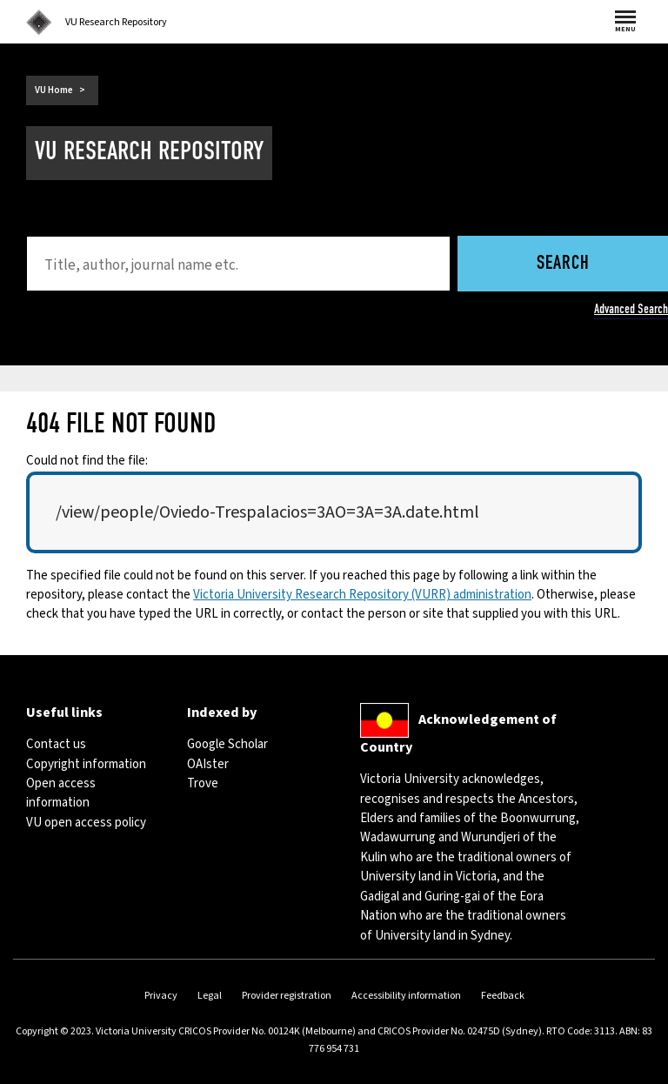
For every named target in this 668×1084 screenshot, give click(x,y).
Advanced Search (631, 309)
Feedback (502, 995)
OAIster (208, 764)
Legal (209, 995)
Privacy (160, 995)
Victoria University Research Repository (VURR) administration (362, 594)
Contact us (56, 744)
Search (563, 264)
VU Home (54, 90)
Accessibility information (406, 995)
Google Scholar (227, 744)
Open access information (61, 793)
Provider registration (286, 995)
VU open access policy (86, 822)
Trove (202, 783)
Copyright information (86, 764)
